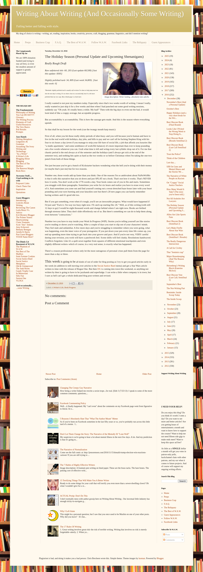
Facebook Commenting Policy (73, 403)
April (169, 335)
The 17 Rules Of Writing (70, 527)
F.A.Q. (58, 42)
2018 (167, 86)
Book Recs (20, 171)
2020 (167, 77)
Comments (169, 540)
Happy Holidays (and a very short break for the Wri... (176, 115)
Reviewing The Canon (25, 208)
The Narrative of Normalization (73, 449)
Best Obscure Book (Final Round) (175, 123)
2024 (167, 60)
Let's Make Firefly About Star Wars (175, 229)
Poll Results (21, 129)
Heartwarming (22, 220)
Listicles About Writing (22, 204)
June (169, 326)
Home (17, 42)
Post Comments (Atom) (67, 379)
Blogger (160, 558)
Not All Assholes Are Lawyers (176, 199)
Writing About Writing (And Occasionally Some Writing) (100, 14)
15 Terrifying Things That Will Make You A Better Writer (84, 480)
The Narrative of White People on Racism (176, 177)
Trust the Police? (174, 154)
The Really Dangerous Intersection (176, 242)
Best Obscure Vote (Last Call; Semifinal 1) (177, 277)
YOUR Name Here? (24, 237)
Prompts (19, 132)
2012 (167, 366)
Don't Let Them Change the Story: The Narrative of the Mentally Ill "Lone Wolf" (94, 434)
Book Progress (70, 287)
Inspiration (20, 189)
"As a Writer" (22, 154)
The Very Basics (23, 127)
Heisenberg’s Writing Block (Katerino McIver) (176, 268)
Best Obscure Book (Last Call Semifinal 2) (176, 147)
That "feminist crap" (175, 252)
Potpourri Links (22, 183)
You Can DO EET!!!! (25, 115)
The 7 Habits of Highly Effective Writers (77, 465)
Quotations (20, 192)
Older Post (146, 374)
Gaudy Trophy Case (24, 271)
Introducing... (22, 200)
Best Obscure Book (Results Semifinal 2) (177, 139)
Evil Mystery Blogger (25, 215)
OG (99, 269)
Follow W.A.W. (99, 42)
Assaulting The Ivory (25, 146)
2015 (167, 353)
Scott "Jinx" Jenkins (24, 225)
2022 (167, 69)
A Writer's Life (58, 287)
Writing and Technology (21, 150)
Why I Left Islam (67, 511)
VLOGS (19, 281)
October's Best (173, 109)
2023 (167, 64)
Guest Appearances (161, 42)
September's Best (174, 284)
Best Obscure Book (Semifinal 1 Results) (177, 236)
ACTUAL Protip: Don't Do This (74, 496)
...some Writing (22, 288)
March (170, 339)
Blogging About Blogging (23, 160)
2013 (167, 361)
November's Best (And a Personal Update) (176, 103)
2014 (167, 357)
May (169, 330)
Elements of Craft (23, 122)
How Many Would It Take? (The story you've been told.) (175, 192)
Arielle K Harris (23, 232)
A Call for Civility (174, 248)
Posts (166, 535)
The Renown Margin (25, 168)
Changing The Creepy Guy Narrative (76, 388)
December (171, 98)
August (170, 317)
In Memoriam (22, 273)
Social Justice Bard (106, 265)
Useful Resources (23, 125)
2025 (167, 56)
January (170, 348)
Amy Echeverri (22, 227)
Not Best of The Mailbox (23, 252)
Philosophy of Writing (25, 112)
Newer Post (51, 374)
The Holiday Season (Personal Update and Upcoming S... (176, 208)
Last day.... (171, 162)
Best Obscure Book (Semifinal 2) (175, 222)
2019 (167, 82)
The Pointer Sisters (24, 217)
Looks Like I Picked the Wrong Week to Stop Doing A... (176, 131)
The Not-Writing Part (176, 288)
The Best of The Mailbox (23, 164)
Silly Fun (20, 276)
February (171, 343)
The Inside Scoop (174, 299)
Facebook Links (119, 42)
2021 (167, 73)
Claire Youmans (23, 222)
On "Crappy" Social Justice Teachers (175, 183)
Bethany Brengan (23, 229)
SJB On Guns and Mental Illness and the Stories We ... (175, 169)
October (171, 309)
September (172, 313)
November (172, 304)
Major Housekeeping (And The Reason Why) (175, 259)
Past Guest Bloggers (24, 234)
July (169, 322)
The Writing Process (24, 120)
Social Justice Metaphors (22, 262)
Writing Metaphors (24, 139)
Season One (21, 278)
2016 (167, 95)
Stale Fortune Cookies (25, 256)
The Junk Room (23, 268)
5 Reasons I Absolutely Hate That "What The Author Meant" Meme (89, 419)
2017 (167, 90)
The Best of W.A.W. (76, 42)
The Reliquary (139, 42)
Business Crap (43, 42)
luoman (142, 558)
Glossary (20, 117)
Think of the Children (176, 158)
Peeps (28, 42)
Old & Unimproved (24, 266)
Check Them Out (23, 186)
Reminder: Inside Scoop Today (174, 293)
